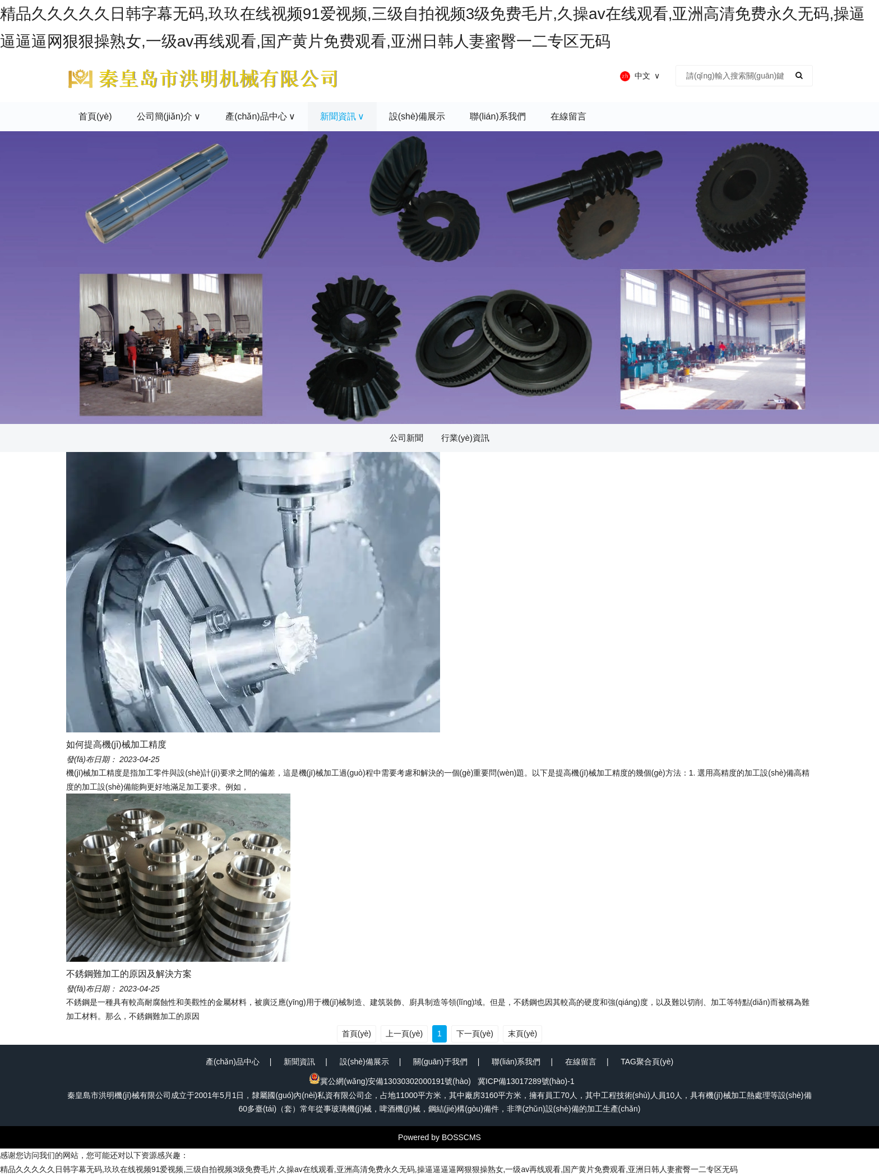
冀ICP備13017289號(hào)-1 (526, 1081)
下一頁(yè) (474, 1033)
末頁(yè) (522, 1033)
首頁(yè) (356, 1033)
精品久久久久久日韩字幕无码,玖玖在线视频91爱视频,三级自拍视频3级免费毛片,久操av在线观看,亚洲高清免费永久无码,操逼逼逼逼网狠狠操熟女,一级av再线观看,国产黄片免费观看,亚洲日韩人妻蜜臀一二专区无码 (369, 1169)
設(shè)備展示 (364, 1061)
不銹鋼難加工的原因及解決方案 (129, 974)
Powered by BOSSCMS (439, 1137)
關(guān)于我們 (440, 1061)
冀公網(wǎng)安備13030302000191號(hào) (390, 1081)
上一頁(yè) (404, 1033)
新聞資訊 (299, 1061)
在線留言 (580, 1061)
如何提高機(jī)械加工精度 (116, 744)
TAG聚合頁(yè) (647, 1061)
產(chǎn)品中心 (233, 1061)
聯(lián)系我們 (516, 1061)
